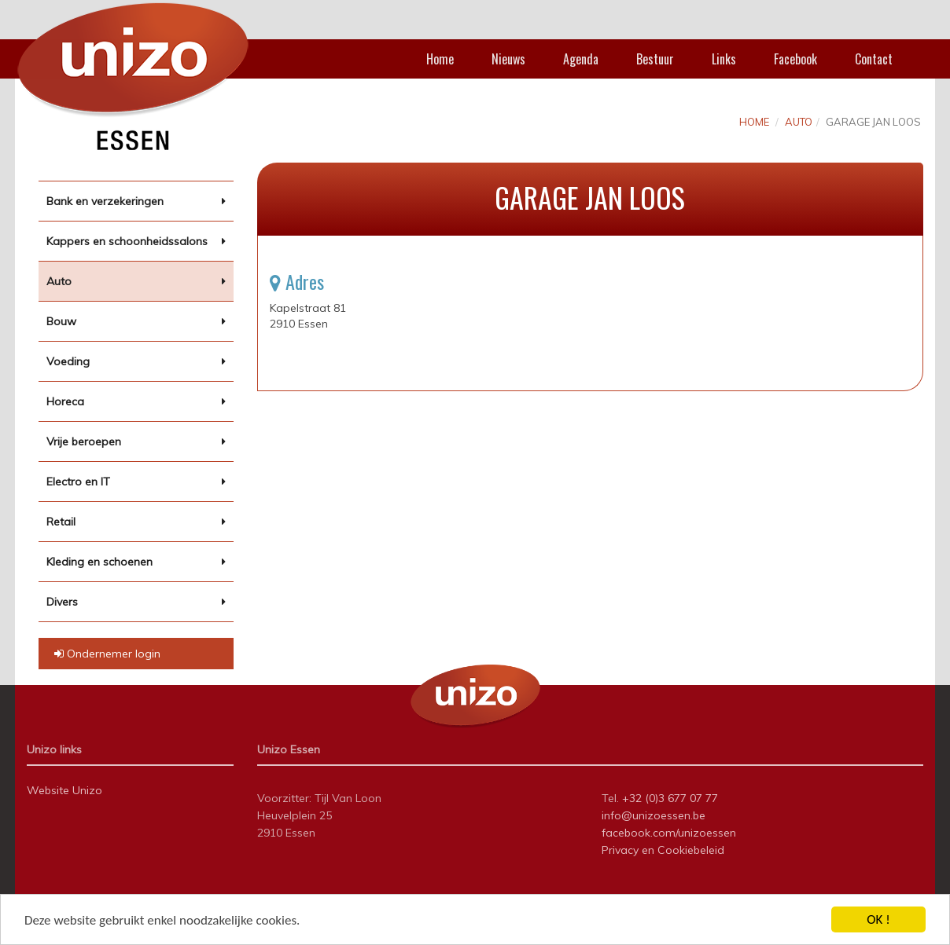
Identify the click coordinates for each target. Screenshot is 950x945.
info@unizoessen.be (653, 815)
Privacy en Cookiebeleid (663, 850)
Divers (62, 602)
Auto (59, 281)
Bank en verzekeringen (105, 201)
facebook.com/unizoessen (669, 833)
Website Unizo (64, 790)
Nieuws (508, 58)
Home (440, 58)
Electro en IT (78, 481)
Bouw (61, 321)
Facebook (795, 58)
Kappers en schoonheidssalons (127, 241)
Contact (874, 58)
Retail (60, 522)
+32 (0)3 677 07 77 (670, 798)
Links (724, 58)
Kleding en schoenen (99, 562)
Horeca (65, 401)
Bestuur (655, 58)
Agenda (580, 58)
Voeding (68, 361)
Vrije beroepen (83, 441)
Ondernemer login (107, 653)
